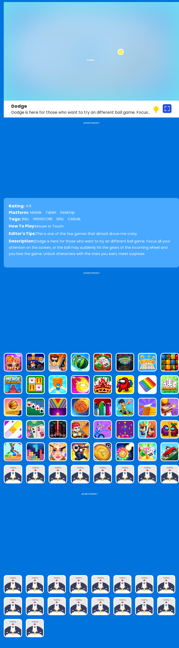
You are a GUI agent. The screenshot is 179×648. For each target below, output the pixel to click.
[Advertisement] (91, 310)
